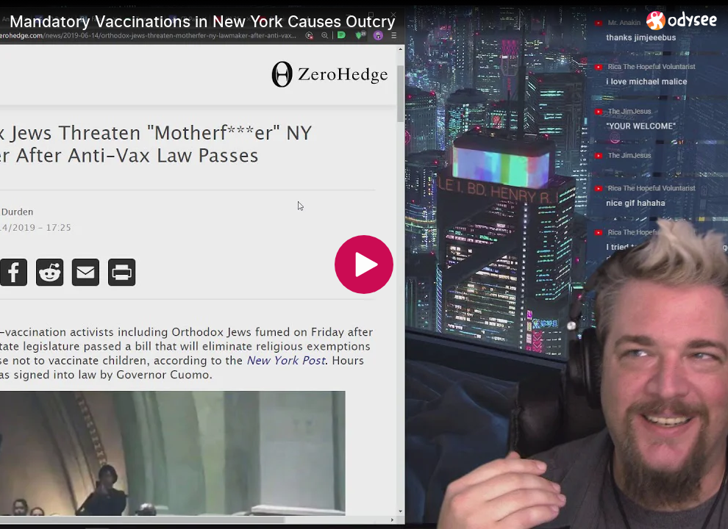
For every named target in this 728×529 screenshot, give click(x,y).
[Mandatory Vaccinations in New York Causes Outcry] (322, 21)
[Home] (682, 20)
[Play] (364, 264)
